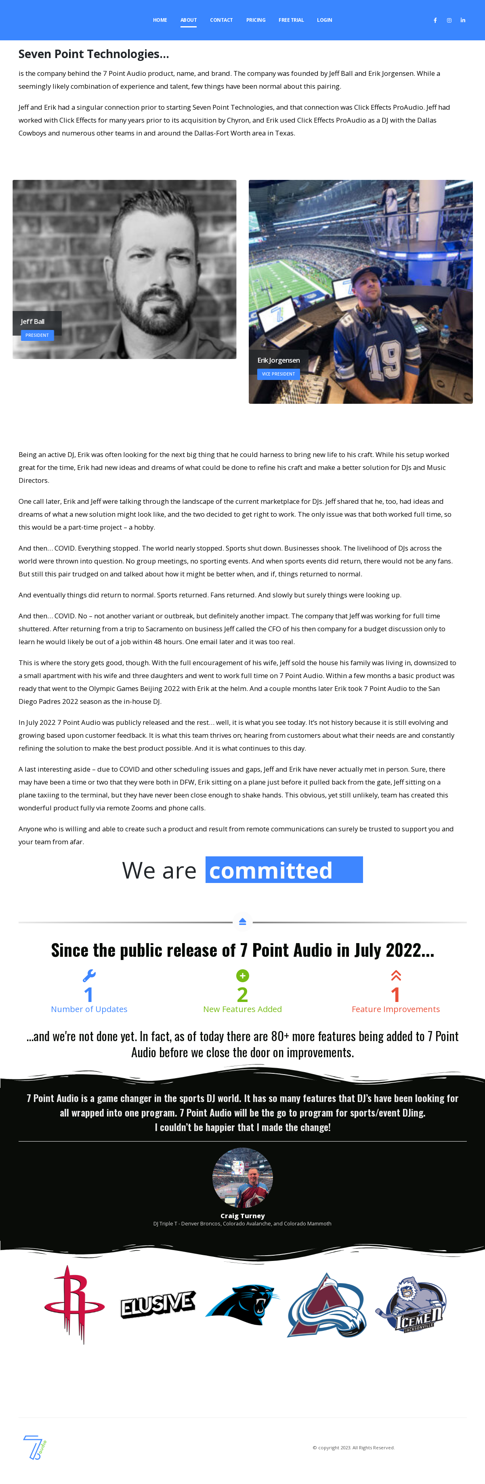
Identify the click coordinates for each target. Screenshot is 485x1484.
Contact (221, 20)
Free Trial (291, 20)
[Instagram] (449, 20)
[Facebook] (435, 20)
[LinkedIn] (462, 20)
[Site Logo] (26, 20)
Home (160, 20)
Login (324, 20)
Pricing (256, 20)
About (189, 20)
